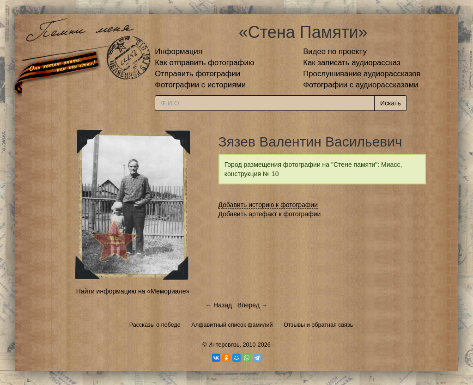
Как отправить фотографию (204, 62)
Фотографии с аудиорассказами (360, 84)
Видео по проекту (335, 51)
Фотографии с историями (200, 84)
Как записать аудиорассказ (351, 62)
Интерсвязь (224, 345)
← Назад (218, 305)
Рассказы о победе (155, 325)
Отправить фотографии (197, 73)
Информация (178, 51)
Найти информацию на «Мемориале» (132, 291)
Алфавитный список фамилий (232, 325)
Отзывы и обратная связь (318, 325)
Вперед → (252, 305)
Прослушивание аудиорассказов (361, 73)
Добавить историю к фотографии (268, 204)
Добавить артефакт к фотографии (269, 214)
